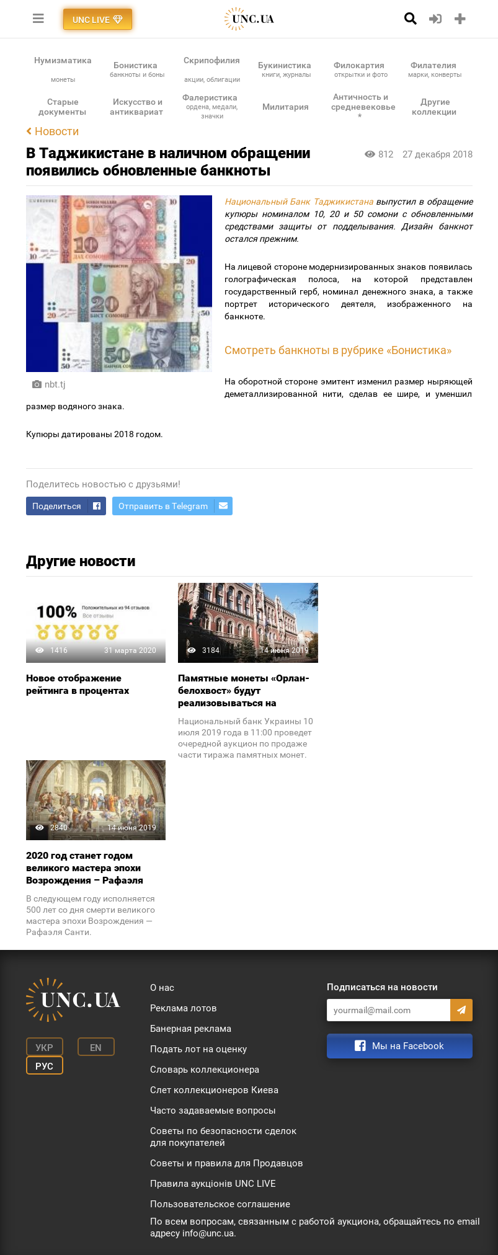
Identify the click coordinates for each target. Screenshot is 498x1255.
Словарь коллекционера (204, 1069)
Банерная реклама (190, 1028)
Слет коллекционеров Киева (214, 1090)
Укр (44, 1047)
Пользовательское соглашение (220, 1204)
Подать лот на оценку (198, 1049)
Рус (44, 1066)
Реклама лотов (183, 1008)
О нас (162, 987)
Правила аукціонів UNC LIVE (213, 1183)
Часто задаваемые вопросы (213, 1110)
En (96, 1047)
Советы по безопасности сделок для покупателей (223, 1136)
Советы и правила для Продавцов (226, 1163)
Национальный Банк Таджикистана (299, 201)
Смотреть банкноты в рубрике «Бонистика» (338, 350)
